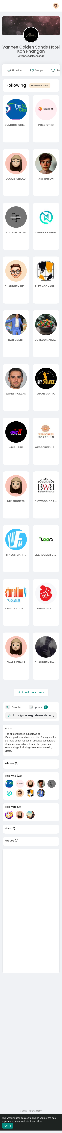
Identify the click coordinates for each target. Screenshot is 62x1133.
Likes (8, 828)
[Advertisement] (31, 880)
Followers (10, 807)
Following (10, 775)
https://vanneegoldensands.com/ (33, 715)
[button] (56, 6)
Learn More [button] (36, 1121)
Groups (9, 840)
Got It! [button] (7, 1125)
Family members (39, 85)
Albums (9, 763)
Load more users (33, 692)
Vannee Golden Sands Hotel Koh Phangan (31, 49)
